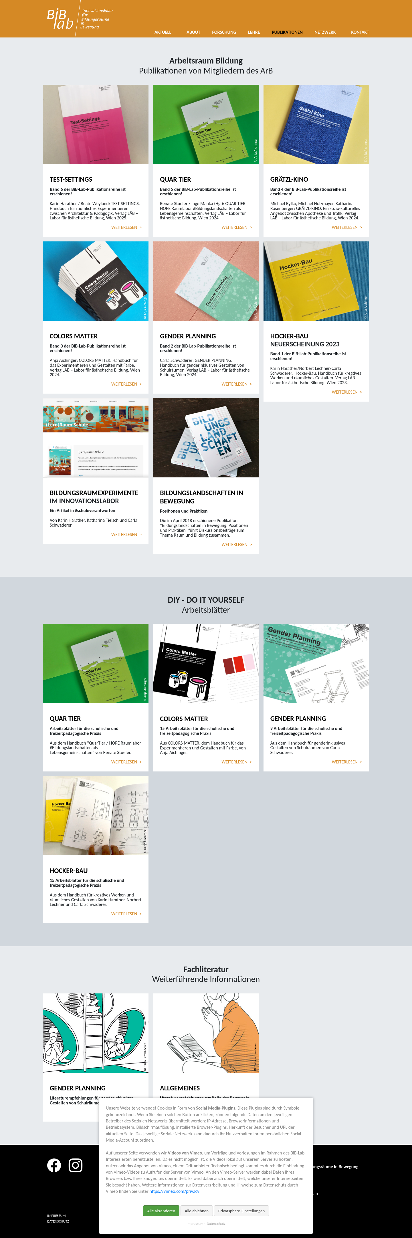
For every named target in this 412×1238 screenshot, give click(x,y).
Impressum (195, 1223)
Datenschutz (216, 1223)
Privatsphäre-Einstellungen (241, 1210)
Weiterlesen (126, 227)
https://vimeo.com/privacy (174, 1191)
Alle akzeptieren (161, 1210)
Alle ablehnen (197, 1210)
